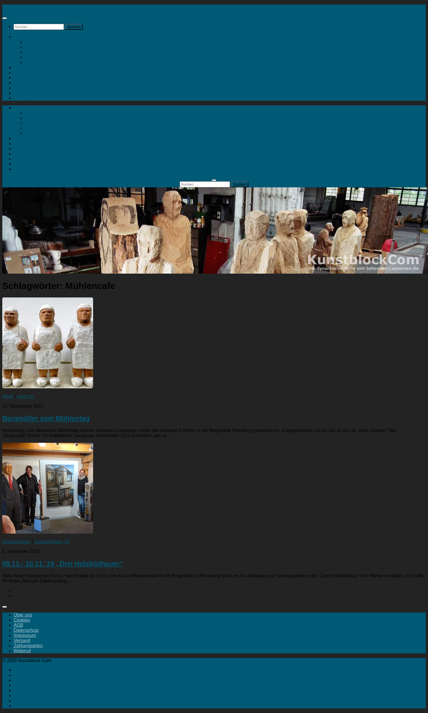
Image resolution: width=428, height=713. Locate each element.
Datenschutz (26, 630)
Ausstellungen (28, 72)
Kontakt (32, 62)
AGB (18, 625)
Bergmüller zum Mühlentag (46, 418)
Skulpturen (36, 41)
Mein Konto (36, 57)
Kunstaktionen (28, 77)
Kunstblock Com (18, 7)
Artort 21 (25, 396)
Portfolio (22, 93)
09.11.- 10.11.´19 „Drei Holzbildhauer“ (62, 563)
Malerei (32, 47)
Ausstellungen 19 (51, 541)
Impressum (25, 635)
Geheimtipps (26, 87)
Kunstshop (24, 36)
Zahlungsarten (28, 645)
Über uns (23, 615)
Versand (22, 640)
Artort (19, 67)
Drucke (32, 52)
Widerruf (22, 650)
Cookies (22, 620)
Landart (21, 82)
